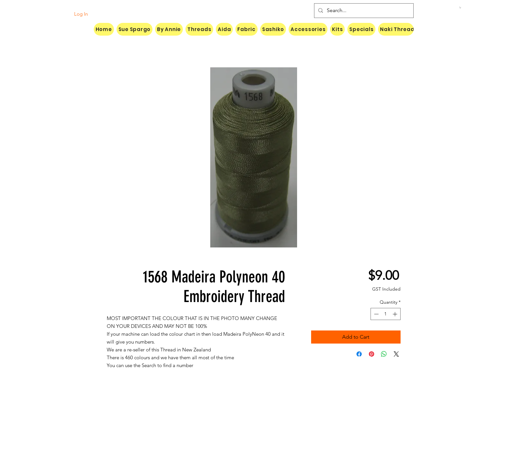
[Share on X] (396, 354)
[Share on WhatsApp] (384, 354)
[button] (460, 7)
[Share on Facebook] (359, 354)
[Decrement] (376, 314)
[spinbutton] (385, 314)
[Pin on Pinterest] (371, 354)
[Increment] (395, 314)
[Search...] (363, 11)
